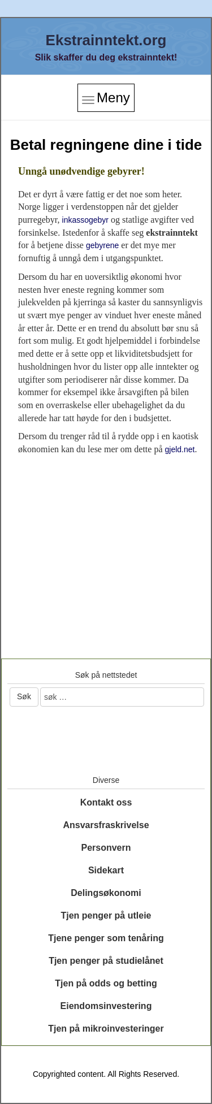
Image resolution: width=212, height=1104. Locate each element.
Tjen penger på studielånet (106, 961)
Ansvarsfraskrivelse (106, 825)
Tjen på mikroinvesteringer (106, 1028)
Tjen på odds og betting (106, 983)
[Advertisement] (106, 540)
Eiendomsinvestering (106, 1006)
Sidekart (106, 870)
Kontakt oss (106, 802)
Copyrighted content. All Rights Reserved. (106, 1074)
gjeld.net (179, 449)
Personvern (106, 847)
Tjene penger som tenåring (105, 938)
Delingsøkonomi (106, 893)
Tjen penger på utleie (105, 915)
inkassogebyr (85, 219)
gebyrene (102, 245)
